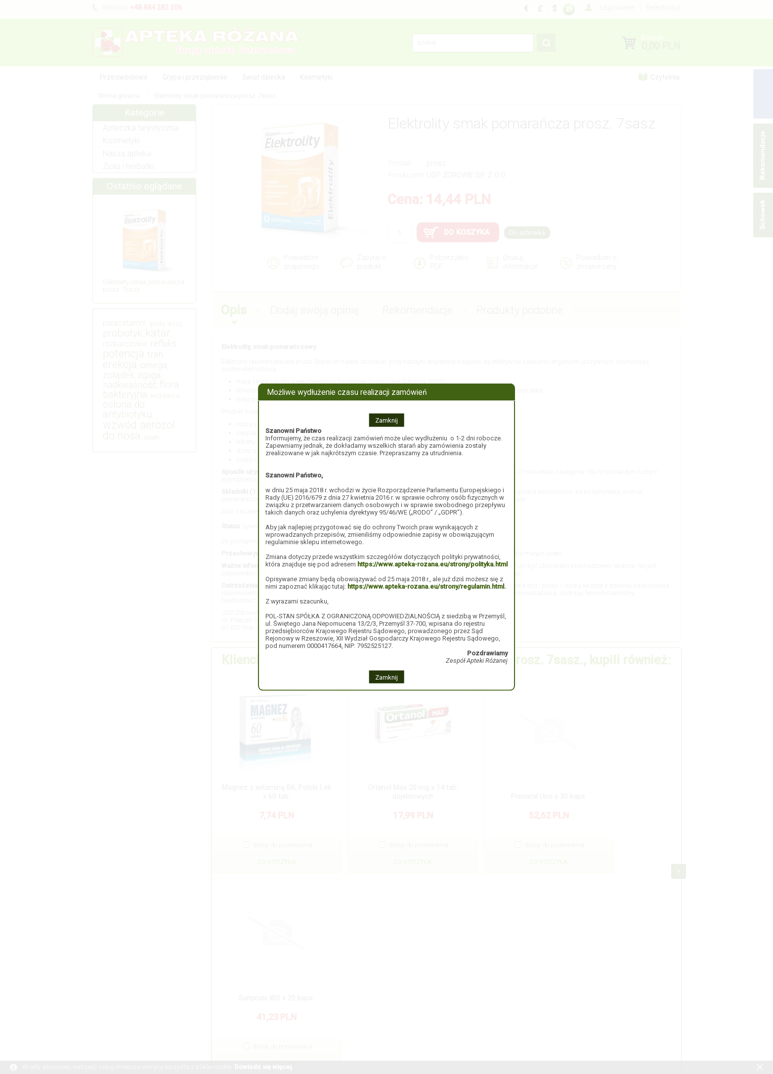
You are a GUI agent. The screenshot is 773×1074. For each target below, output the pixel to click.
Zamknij (386, 420)
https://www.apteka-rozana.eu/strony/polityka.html (432, 563)
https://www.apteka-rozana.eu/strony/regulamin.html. (426, 586)
